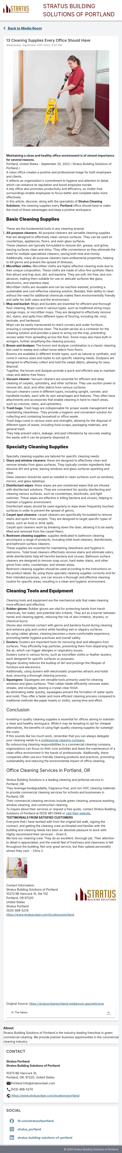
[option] (61, 1121)
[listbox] (61, 1129)
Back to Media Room (22, 28)
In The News (61, 1012)
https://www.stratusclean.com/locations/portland (40, 914)
